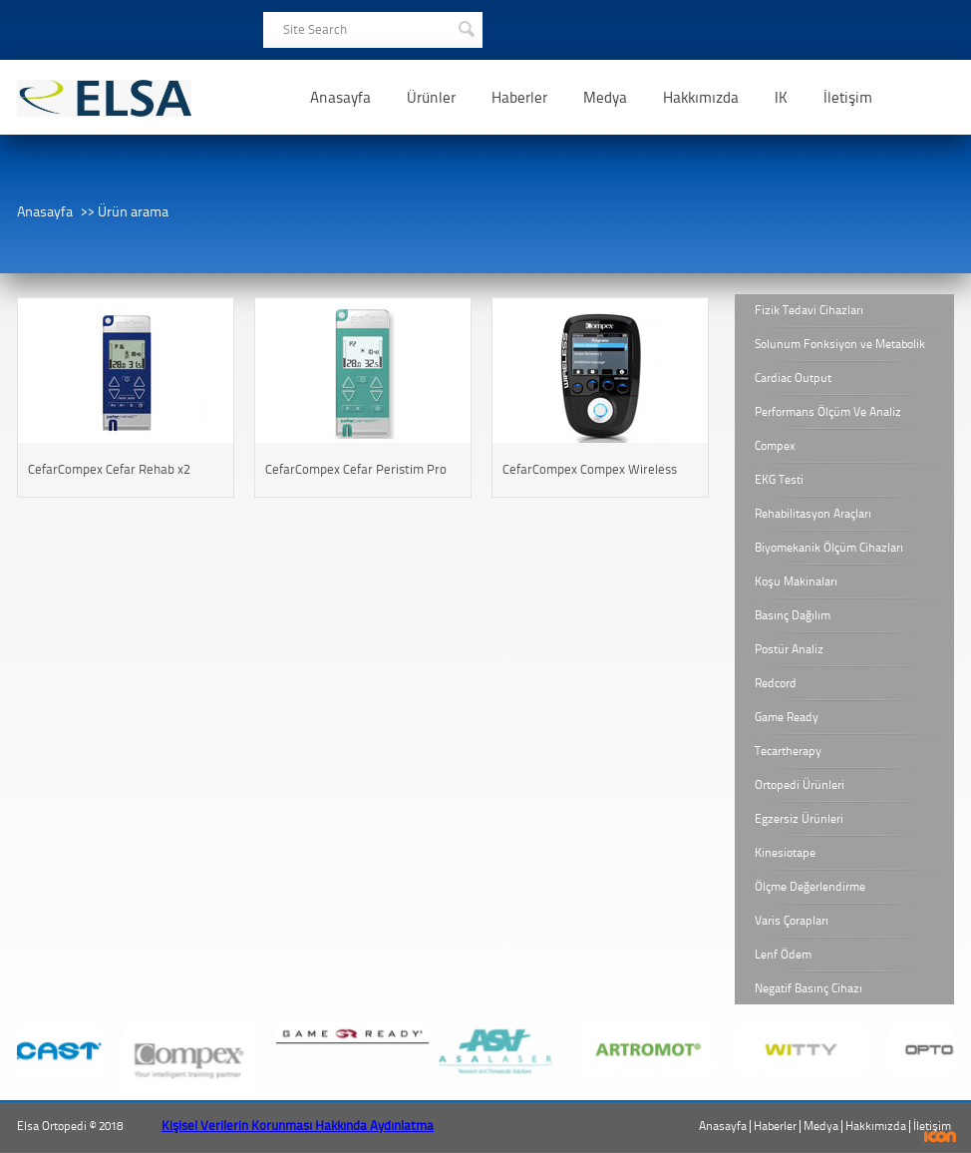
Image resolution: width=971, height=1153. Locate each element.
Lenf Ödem (783, 954)
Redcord (776, 683)
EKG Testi (779, 480)
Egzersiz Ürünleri (799, 819)
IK (781, 98)
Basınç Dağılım (792, 615)
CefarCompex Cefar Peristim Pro (356, 469)
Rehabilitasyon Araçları (813, 514)
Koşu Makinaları (796, 581)
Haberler (519, 98)
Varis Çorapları (791, 921)
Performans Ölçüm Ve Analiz (828, 412)
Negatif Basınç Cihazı (808, 988)
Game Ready (786, 717)
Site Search (315, 29)
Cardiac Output (793, 378)
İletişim (847, 98)
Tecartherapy (788, 751)
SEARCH (466, 27)
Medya (605, 98)
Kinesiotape (785, 853)
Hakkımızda (701, 98)
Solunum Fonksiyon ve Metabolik (840, 344)
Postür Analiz (789, 649)
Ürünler (431, 98)
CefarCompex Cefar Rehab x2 (109, 469)
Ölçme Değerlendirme (810, 887)
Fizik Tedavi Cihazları (809, 310)
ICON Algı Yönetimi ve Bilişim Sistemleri (940, 1136)
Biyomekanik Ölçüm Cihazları (829, 548)
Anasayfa (340, 98)
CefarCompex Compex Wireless (589, 469)
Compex (775, 446)
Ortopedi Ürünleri (799, 785)
